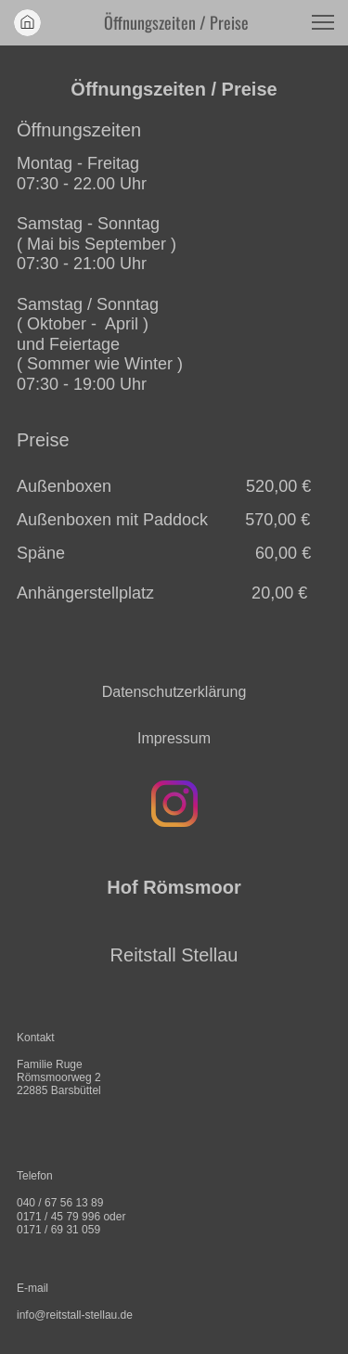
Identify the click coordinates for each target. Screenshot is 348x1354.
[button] (323, 22)
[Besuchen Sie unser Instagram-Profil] (174, 803)
